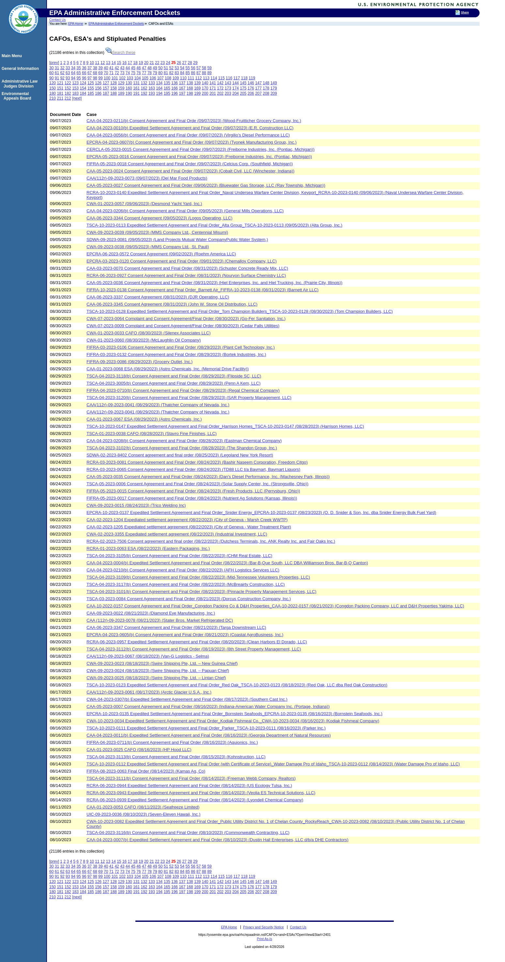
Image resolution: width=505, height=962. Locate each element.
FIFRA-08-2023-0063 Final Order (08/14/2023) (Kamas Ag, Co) (145, 771)
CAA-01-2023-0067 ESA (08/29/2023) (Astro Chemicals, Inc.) (144, 419)
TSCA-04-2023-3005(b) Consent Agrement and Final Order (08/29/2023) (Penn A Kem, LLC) (173, 383)
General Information (21, 68)
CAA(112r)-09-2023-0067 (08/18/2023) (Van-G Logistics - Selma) (147, 656)
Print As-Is (264, 939)
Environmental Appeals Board (17, 96)
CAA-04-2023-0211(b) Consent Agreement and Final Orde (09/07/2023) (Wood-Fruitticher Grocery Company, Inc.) (193, 120)
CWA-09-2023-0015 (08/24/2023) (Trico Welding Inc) (136, 505)
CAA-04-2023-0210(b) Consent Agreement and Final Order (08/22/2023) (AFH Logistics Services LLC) (182, 570)
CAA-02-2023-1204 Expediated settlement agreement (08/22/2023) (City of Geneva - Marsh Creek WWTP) (186, 519)
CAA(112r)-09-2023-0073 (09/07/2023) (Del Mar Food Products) (146, 178)
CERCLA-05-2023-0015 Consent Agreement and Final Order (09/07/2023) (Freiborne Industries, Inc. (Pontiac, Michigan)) (200, 149)
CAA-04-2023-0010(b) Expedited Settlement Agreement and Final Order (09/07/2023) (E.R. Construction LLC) (189, 127)
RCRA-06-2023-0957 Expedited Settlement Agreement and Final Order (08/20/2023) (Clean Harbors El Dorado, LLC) (196, 641)
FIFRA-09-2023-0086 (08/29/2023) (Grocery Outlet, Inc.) (139, 361)
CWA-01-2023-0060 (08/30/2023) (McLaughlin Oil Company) (143, 340)
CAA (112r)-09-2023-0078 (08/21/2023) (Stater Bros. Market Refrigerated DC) (159, 620)
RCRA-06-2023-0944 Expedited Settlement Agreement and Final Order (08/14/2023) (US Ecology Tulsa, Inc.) (189, 785)
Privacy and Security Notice (263, 927)
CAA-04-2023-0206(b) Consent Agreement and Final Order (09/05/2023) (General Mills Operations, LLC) (184, 210)
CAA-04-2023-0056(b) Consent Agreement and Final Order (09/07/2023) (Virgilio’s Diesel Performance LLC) (188, 135)
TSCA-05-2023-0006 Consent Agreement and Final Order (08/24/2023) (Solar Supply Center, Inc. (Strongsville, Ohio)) (197, 483)
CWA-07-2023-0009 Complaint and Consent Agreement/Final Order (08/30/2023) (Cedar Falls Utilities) (182, 325)
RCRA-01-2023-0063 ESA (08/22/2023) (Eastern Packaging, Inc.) (148, 548)
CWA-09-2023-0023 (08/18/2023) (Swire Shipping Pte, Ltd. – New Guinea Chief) (161, 663)
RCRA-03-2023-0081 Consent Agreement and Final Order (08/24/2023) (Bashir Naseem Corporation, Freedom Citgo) (197, 462)
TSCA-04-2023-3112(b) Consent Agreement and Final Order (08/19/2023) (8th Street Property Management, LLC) (193, 649)
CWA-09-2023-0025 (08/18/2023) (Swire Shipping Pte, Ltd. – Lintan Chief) (156, 677)
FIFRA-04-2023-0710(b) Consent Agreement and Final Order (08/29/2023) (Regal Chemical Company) (183, 390)
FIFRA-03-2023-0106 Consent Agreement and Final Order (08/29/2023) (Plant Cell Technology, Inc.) (180, 347)
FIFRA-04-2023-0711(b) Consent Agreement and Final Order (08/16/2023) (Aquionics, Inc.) (172, 742)
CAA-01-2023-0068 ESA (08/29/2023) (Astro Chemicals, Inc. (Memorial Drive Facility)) (167, 368)
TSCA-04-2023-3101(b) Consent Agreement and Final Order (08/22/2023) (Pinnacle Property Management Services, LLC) (201, 591)
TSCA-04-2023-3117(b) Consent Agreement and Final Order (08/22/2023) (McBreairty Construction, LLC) (185, 584)
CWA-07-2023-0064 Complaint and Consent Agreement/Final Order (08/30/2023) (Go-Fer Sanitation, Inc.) (185, 318)
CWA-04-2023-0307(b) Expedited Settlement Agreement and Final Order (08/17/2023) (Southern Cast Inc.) (186, 699)
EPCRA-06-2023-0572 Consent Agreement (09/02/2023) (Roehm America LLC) (161, 253)
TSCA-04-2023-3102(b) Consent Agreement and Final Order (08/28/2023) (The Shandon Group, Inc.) (181, 447)
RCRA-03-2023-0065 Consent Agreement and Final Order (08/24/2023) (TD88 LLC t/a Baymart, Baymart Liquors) (193, 469)
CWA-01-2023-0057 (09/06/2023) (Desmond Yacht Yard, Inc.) (144, 203)
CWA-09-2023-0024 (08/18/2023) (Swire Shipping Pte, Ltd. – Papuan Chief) (157, 670)
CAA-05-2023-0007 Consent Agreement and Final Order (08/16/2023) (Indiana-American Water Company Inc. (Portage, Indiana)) (207, 706)
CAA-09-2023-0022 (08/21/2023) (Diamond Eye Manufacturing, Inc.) (150, 613)
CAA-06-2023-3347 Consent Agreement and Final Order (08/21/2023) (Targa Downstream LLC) (176, 627)
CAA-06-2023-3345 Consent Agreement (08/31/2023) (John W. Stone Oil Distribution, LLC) (171, 304)
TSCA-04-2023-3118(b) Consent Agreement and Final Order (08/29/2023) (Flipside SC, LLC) (173, 376)
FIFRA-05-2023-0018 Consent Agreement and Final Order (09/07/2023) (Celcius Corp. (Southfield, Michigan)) (189, 163)
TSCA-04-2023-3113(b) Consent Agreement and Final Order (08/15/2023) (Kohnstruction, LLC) (175, 756)
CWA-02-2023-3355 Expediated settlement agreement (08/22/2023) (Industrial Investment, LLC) (176, 534)
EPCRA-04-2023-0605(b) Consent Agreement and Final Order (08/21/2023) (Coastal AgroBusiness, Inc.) (184, 634)
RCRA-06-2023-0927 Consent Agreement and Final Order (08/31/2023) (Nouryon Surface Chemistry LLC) (186, 275)
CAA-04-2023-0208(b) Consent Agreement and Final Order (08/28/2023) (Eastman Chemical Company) (184, 440)
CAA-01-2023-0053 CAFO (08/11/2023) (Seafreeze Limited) (142, 807)
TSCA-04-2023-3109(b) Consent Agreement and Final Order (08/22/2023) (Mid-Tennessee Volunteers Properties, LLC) (198, 577)
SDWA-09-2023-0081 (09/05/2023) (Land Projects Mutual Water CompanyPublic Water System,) (177, 239)
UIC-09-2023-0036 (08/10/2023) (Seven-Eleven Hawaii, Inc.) (143, 814)
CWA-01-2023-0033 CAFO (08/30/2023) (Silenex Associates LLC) (148, 332)
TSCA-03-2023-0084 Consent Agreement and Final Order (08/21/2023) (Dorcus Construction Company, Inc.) (188, 598)
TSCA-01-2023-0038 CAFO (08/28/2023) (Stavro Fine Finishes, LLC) (151, 433)
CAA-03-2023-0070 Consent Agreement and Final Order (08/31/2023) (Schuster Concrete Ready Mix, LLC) (187, 268)
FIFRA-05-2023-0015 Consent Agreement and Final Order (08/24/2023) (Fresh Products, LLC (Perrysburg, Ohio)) (193, 491)
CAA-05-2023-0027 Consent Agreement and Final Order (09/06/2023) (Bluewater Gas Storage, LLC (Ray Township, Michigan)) (205, 185)
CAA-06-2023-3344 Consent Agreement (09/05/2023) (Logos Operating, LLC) (159, 218)
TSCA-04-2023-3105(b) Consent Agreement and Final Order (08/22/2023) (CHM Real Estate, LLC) (179, 555)
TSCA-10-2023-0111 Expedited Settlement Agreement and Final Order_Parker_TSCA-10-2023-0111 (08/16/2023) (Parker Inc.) (206, 728)
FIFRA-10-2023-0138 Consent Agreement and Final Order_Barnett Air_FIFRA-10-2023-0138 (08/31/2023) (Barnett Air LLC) (202, 289)
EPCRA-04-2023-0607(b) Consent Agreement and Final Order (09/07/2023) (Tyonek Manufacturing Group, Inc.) (191, 142)
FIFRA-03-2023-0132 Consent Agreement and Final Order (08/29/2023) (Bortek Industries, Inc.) (176, 354)
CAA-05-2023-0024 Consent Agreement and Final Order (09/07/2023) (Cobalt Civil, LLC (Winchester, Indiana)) (190, 170)
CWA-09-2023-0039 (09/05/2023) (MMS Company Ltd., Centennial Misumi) (157, 232)
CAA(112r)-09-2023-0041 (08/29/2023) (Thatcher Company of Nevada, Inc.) (157, 404)
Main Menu (13, 56)
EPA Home (75, 23)
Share (465, 12)
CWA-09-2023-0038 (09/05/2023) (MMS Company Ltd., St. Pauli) (147, 246)
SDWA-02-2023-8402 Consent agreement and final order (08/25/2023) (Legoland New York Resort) (179, 455)
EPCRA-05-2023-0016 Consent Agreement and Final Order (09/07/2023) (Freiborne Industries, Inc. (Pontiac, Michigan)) (199, 156)
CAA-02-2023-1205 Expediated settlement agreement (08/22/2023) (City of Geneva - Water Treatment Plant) (188, 526)
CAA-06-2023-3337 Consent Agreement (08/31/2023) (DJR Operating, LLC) (157, 297)
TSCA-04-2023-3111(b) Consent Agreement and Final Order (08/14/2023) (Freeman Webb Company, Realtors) (191, 778)
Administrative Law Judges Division (21, 83)
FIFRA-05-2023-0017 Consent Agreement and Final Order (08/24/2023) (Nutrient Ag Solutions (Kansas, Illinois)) (191, 498)
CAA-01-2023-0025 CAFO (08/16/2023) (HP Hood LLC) (138, 749)
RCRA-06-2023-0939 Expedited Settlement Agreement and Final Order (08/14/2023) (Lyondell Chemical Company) (194, 799)
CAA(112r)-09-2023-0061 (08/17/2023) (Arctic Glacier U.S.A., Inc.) (148, 692)
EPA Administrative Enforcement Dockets (116, 23)
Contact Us (57, 20)
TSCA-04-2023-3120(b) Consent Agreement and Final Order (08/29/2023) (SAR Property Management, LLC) (188, 397)
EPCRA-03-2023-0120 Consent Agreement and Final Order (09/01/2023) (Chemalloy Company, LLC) (181, 261)
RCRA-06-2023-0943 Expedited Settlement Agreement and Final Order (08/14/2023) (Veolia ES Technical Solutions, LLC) (200, 792)
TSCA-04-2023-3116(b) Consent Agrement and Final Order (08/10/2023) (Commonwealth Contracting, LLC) (187, 832)
